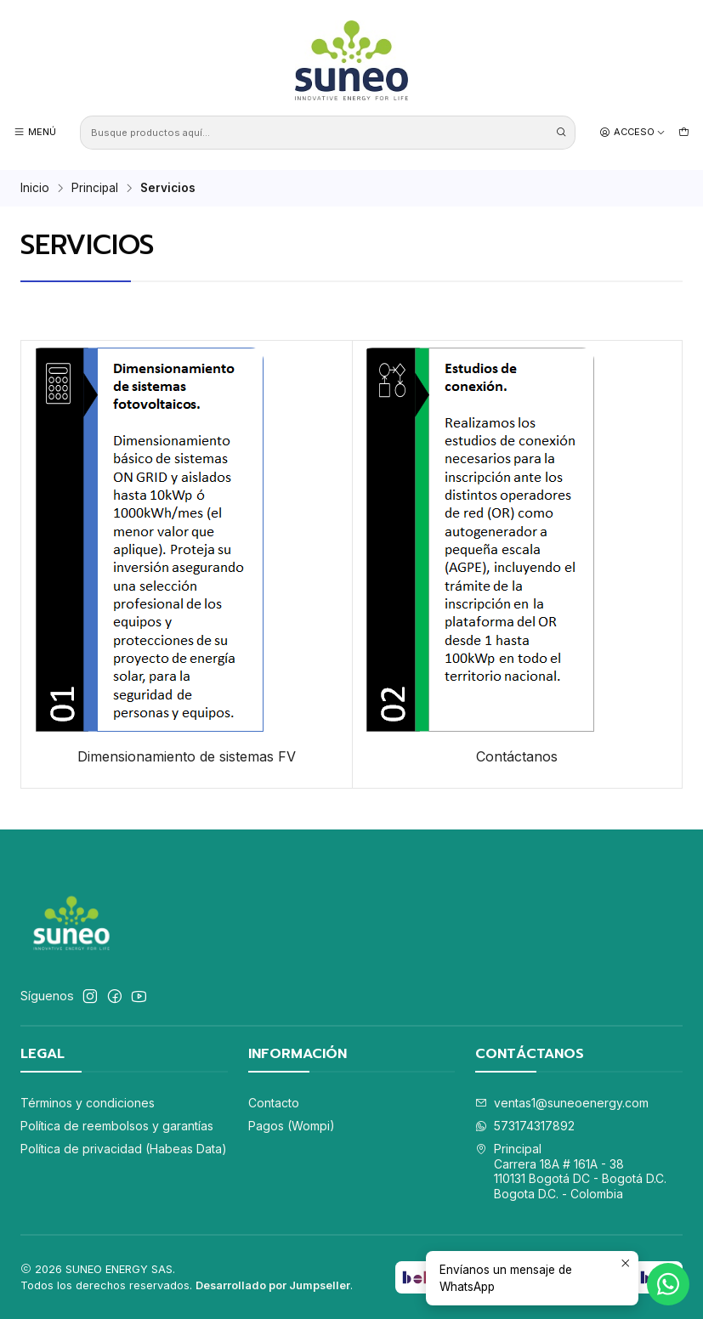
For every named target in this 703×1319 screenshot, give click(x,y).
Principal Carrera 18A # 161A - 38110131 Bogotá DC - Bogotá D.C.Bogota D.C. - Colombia (570, 1171)
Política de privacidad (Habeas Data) (123, 1148)
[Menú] (35, 132)
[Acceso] (632, 132)
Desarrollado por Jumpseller (273, 1285)
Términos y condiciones (87, 1102)
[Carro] (684, 132)
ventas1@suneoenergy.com (562, 1102)
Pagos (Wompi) (291, 1125)
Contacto (273, 1102)
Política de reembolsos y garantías (116, 1125)
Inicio (34, 189)
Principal (94, 189)
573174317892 (525, 1125)
